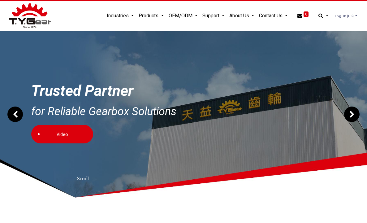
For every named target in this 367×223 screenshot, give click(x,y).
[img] (14, 114)
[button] (322, 16)
